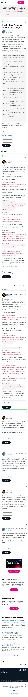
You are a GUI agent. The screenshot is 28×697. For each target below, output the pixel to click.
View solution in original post (9, 266)
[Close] (26, 684)
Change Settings (13, 693)
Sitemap (2, 676)
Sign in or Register (17, 11)
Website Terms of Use (12, 676)
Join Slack (14, 589)
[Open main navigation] (26, 2)
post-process (14, 133)
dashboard (5, 133)
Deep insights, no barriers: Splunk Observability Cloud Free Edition (10, 633)
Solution (5, 156)
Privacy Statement (13, 690)
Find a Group (14, 608)
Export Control (4, 677)
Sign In (20, 2)
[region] (14, 689)
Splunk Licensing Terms (22, 676)
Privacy (6, 676)
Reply (6, 145)
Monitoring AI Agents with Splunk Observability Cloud (10, 644)
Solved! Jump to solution (10, 21)
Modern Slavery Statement (13, 677)
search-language (7, 135)
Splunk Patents (22, 677)
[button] (25, 22)
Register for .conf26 (14, 571)
